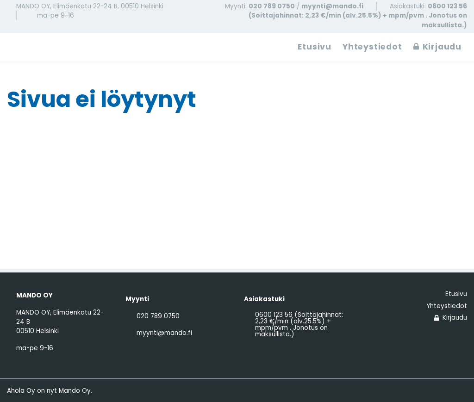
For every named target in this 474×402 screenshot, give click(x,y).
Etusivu (314, 46)
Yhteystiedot (372, 46)
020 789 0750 (272, 6)
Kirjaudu (437, 46)
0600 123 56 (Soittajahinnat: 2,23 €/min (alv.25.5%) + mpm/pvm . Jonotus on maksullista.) (358, 16)
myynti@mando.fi (332, 6)
